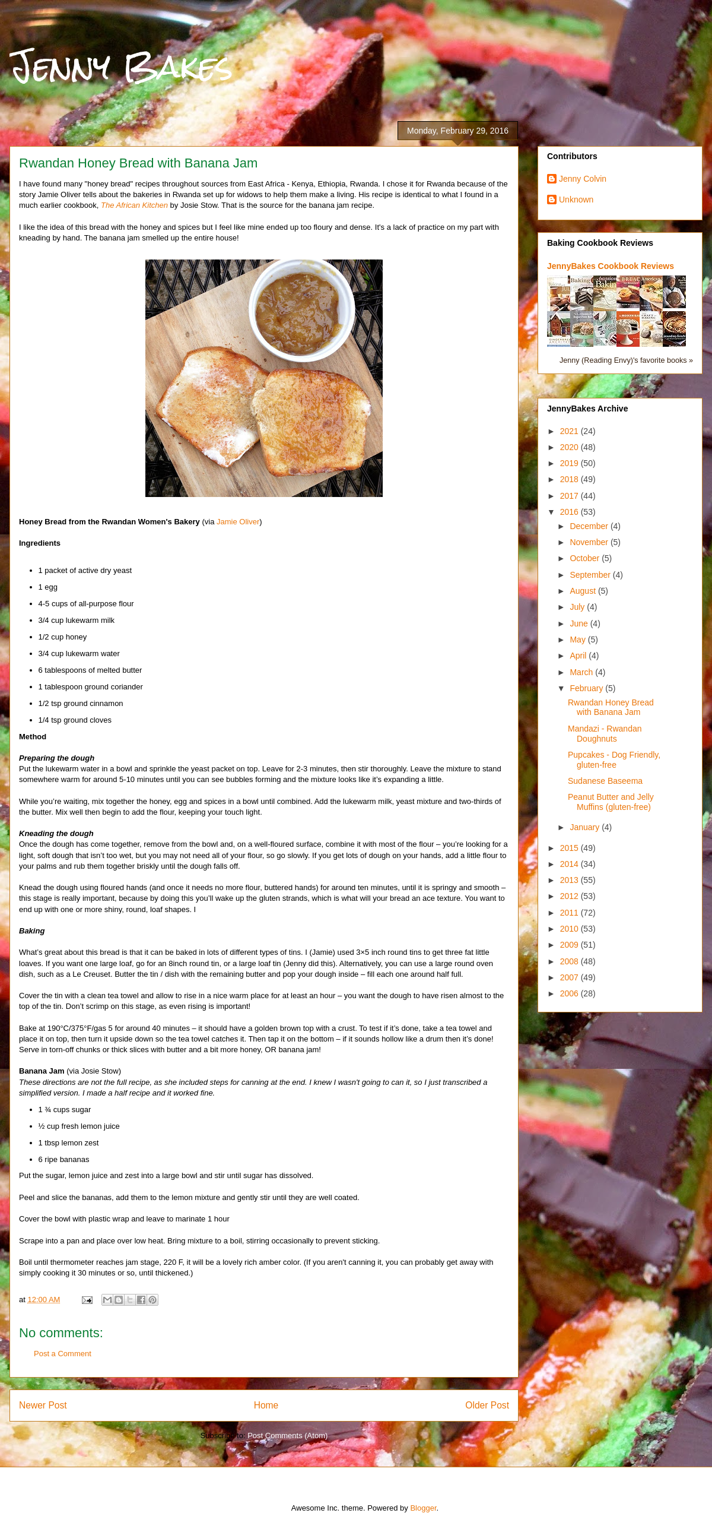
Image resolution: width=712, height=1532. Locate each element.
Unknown (576, 199)
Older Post (487, 1405)
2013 (570, 880)
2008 (570, 961)
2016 (570, 512)
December (590, 526)
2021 (570, 431)
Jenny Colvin (582, 178)
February (587, 688)
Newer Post (43, 1405)
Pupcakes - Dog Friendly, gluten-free (614, 760)
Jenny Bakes (121, 66)
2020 (570, 447)
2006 (570, 993)
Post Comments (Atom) (287, 1435)
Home (266, 1405)
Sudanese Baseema (605, 781)
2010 (570, 928)
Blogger (423, 1507)
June (580, 623)
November (590, 542)
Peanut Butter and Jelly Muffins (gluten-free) (611, 802)
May (578, 639)
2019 (570, 463)
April (579, 655)
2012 (570, 896)
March (582, 672)
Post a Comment (62, 1353)
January (586, 827)
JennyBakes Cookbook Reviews (610, 266)
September (591, 575)
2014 (570, 864)
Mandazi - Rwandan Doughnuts (605, 733)
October (586, 558)
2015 (570, 848)
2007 (570, 977)
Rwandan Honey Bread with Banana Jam (611, 707)
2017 (570, 496)
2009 (570, 944)
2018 (570, 479)
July (578, 607)
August (583, 591)
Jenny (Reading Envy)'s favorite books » (626, 360)
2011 (570, 912)
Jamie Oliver (238, 521)
